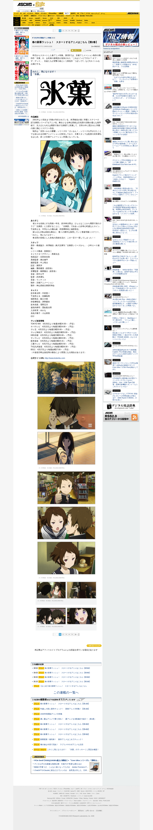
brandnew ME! (51, 25)
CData (65, 22)
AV (78, 13)
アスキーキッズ (18, 15)
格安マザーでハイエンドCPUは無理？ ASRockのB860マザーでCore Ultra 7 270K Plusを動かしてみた (125, 366)
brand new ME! (88, 796)
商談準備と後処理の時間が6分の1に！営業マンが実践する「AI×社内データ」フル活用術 (125, 64)
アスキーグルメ (42, 15)
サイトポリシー (55, 810)
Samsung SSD (51, 798)
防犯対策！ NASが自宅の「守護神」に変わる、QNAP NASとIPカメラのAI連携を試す (125, 272)
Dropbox (59, 22)
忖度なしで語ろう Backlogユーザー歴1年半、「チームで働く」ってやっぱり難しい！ (124, 320)
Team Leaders (77, 800)
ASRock (58, 20)
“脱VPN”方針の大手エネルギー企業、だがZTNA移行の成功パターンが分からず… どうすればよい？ (124, 97)
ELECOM (23, 20)
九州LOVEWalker (92, 805)
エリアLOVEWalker (49, 805)
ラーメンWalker (38, 805)
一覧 (67, 50)
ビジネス (30, 13)
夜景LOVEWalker (81, 805)
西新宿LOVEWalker (71, 805)
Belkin (86, 20)
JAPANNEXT (38, 25)
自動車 (61, 13)
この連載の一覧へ (66, 692)
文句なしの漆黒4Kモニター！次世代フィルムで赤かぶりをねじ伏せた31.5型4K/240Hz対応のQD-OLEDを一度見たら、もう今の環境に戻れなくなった (125, 228)
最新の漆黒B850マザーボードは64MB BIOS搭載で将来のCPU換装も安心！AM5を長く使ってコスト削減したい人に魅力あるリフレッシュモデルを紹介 (125, 130)
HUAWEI (72, 20)
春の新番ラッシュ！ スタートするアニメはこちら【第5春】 (68, 668)
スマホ (88, 13)
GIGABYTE (44, 20)
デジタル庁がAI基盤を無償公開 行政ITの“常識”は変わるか (58, 764)
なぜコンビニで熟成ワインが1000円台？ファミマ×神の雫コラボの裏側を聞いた (124, 242)
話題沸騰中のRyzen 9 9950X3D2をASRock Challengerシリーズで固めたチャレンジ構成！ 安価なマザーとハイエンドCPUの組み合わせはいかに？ (125, 111)
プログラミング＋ (87, 800)
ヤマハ (86, 22)
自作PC (73, 13)
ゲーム (103, 13)
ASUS (65, 18)
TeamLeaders (60, 15)
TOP (40, 788)
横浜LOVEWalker (59, 805)
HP (72, 18)
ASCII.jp (24, 4)
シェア (53, 50)
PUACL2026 (89, 15)
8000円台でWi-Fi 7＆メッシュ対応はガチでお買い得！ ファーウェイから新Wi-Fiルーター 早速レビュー (125, 259)
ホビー (67, 13)
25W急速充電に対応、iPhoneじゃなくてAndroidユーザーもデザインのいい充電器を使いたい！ (125, 288)
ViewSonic (79, 20)
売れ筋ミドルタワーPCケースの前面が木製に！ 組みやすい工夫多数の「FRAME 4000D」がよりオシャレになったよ (125, 336)
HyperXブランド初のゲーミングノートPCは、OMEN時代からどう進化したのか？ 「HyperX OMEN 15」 (124, 178)
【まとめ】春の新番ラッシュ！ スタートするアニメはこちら (63, 686)
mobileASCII (83, 803)
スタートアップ (95, 13)
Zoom (93, 22)
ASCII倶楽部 (133, 13)
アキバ (82, 13)
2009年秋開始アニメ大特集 (51, 714)
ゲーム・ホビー (40, 4)
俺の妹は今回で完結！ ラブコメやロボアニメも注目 (61, 744)
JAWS (23, 22)
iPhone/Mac (53, 13)
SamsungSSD (50, 20)
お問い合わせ (90, 810)
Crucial (65, 20)
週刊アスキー (51, 15)
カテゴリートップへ (94, 645)
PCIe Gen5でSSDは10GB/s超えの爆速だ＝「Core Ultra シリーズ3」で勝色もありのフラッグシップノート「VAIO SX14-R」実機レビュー (90, 760)
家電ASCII (33, 15)
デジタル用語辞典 (74, 803)
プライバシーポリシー (69, 810)
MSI (58, 18)
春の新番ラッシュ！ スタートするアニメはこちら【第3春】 (68, 677)
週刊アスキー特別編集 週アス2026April (22, 58)
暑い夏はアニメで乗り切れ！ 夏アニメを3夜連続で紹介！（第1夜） (68, 719)
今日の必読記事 (55, 803)
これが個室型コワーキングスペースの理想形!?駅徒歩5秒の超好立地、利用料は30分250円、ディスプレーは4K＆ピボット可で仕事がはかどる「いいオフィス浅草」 (125, 209)
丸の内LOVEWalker (103, 805)
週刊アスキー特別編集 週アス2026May (22, 32)
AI (21, 13)
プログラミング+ (70, 15)
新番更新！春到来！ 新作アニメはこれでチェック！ (61, 739)
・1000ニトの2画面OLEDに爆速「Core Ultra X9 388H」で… (21, 111)
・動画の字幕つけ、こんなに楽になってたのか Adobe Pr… (21, 99)
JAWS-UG (61, 793)
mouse (31, 18)
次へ (76, 31)
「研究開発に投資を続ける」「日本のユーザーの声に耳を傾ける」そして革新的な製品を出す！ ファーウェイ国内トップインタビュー (125, 191)
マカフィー (24, 25)
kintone (38, 22)
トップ (16, 13)
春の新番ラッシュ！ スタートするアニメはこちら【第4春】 (68, 673)
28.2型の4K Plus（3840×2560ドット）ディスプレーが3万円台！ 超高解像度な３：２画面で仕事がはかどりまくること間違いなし (125, 302)
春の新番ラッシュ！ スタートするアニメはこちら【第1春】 (68, 681)
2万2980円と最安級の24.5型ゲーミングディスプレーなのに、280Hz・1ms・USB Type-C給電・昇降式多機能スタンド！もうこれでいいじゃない (125, 382)
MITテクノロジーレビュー (94, 803)
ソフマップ (45, 25)
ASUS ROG (37, 20)
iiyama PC (73, 791)
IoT (24, 13)
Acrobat (31, 22)
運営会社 (81, 810)
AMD (30, 20)
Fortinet (79, 22)
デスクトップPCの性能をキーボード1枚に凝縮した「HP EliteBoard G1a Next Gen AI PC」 (125, 162)
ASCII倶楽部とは (23, 116)
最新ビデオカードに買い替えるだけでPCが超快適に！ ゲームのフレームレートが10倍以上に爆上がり (125, 145)
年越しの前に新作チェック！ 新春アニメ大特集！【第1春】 (65, 709)
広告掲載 (99, 810)
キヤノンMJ (31, 25)
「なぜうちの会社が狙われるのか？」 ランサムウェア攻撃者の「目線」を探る (125, 79)
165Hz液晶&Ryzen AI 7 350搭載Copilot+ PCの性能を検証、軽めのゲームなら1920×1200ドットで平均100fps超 (125, 353)
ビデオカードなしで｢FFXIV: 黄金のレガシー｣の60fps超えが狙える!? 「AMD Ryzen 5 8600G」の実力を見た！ (124, 397)
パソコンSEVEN (51, 18)
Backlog (72, 22)
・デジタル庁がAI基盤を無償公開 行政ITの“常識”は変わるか (21, 93)
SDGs (77, 15)
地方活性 (82, 15)
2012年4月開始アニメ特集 (42, 38)
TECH (37, 13)
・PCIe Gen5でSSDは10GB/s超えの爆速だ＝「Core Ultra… (21, 87)
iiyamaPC (37, 18)
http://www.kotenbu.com (55, 358)
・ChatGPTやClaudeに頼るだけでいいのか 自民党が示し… (21, 105)
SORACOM (69, 798)
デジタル (44, 13)
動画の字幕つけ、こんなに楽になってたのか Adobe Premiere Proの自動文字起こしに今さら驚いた (74, 767)
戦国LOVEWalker (113, 805)
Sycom (45, 18)
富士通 (24, 18)
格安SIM (26, 15)
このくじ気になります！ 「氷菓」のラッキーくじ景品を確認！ (73, 749)
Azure (44, 22)
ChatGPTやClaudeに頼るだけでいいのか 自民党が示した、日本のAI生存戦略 (66, 770)
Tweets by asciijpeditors (111, 48)
